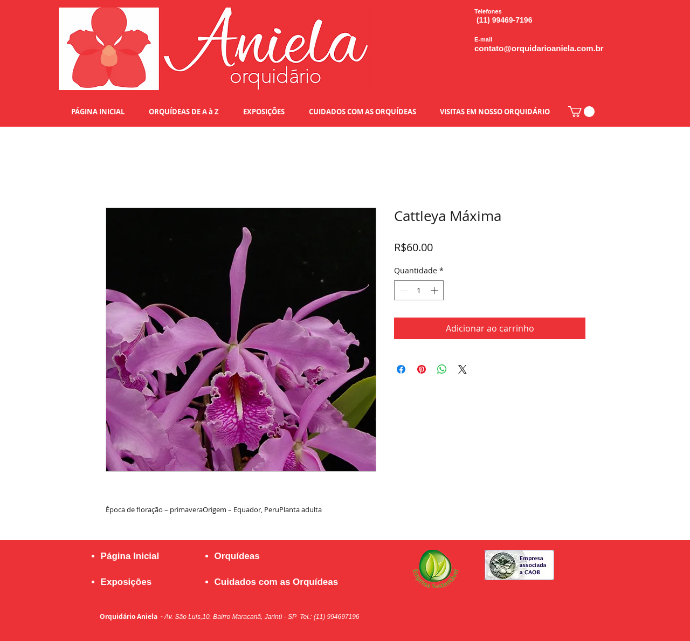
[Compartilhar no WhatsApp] (442, 369)
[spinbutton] (419, 290)
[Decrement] (402, 290)
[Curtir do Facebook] (514, 605)
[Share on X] (462, 369)
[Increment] (435, 290)
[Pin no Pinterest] (421, 369)
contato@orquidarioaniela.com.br (539, 48)
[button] (581, 111)
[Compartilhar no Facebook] (401, 369)
